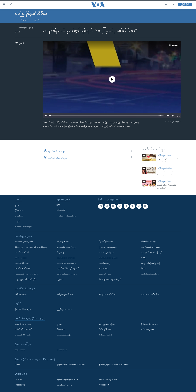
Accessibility (104, 385)
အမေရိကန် (19, 216)
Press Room (20, 385)
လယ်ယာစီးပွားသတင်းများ (66, 263)
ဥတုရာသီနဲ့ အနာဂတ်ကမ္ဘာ (66, 247)
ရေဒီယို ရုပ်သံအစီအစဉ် (23, 329)
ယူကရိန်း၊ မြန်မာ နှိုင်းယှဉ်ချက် (68, 268)
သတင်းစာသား (22, 20)
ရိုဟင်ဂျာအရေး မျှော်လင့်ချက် (110, 279)
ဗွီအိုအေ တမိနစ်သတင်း (149, 324)
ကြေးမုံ (17, 32)
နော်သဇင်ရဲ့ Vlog (147, 329)
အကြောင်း (36, 20)
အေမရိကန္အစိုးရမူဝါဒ (64, 385)
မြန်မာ (17, 205)
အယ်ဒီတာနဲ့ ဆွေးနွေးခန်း (24, 241)
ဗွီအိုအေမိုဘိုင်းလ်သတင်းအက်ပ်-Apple (71, 364)
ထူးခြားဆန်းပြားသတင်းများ (67, 274)
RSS (58, 205)
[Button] (19, 43)
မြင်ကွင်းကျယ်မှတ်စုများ (108, 247)
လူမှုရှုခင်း (60, 279)
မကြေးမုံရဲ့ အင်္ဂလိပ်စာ (164, 169)
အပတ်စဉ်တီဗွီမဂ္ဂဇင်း (22, 335)
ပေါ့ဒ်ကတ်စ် (61, 210)
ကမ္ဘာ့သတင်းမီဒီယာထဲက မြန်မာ (26, 274)
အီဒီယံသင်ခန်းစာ (21, 294)
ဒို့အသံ (143, 268)
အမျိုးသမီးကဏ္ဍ (105, 274)
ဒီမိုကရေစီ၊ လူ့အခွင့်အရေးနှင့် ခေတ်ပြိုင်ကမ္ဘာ (31, 247)
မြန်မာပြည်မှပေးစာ (106, 241)
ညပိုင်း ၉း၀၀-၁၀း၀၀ (64, 309)
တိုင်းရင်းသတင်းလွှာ (148, 241)
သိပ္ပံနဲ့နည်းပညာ (63, 241)
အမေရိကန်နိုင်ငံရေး (22, 263)
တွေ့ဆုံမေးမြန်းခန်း (64, 335)
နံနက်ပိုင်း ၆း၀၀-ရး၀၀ (23, 309)
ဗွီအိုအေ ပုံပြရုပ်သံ (105, 335)
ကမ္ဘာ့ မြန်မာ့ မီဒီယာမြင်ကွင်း (25, 279)
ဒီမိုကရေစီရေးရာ (21, 258)
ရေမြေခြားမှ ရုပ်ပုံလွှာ (107, 324)
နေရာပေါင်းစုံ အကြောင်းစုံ (150, 263)
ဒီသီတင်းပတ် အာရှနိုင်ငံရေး (109, 258)
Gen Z (143, 258)
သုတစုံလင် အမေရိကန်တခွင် (151, 252)
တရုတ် (17, 221)
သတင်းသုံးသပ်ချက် (22, 252)
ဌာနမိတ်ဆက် (20, 350)
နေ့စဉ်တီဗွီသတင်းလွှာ (23, 324)
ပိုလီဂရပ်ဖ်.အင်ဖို (105, 329)
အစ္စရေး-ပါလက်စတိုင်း (23, 226)
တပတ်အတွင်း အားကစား (66, 258)
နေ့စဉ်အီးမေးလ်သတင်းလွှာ (66, 216)
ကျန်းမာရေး (103, 268)
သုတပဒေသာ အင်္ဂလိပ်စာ (150, 294)
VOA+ (17, 364)
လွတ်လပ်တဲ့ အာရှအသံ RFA (67, 379)
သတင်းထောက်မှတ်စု (22, 268)
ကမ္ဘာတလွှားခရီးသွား (106, 252)
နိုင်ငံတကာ (19, 210)
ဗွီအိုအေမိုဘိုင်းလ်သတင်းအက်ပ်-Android (114, 364)
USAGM (18, 379)
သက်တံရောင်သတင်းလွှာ (150, 274)
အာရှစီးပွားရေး (104, 263)
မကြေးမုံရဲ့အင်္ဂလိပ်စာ (164, 156)
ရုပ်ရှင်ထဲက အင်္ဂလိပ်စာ (107, 294)
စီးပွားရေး (60, 252)
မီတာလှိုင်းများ (62, 350)
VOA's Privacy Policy (108, 379)
